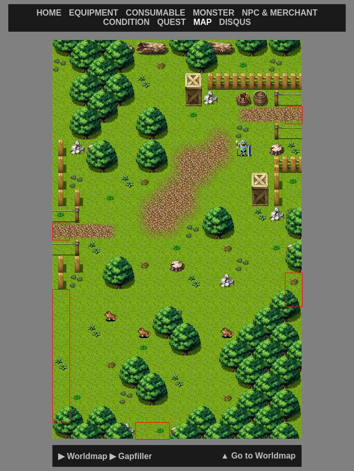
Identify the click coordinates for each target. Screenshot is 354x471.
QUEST (171, 22)
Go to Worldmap (263, 455)
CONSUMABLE (155, 12)
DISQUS (235, 22)
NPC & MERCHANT (280, 12)
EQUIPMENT (93, 12)
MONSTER (213, 12)
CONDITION (126, 22)
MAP (202, 22)
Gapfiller (135, 456)
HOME (48, 12)
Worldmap (87, 456)
